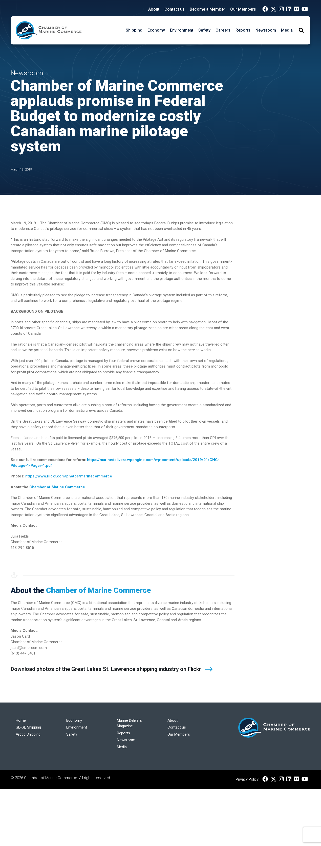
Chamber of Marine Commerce (57, 487)
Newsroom (265, 30)
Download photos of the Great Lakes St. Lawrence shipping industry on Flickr (106, 669)
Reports (243, 30)
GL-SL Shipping (28, 727)
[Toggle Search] (301, 30)
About (153, 9)
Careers (223, 30)
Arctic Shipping (28, 734)
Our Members (243, 9)
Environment (181, 30)
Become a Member (207, 9)
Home (21, 720)
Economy (156, 30)
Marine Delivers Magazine (129, 723)
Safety (204, 30)
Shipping (134, 30)
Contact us (174, 9)
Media (287, 30)
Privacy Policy (247, 779)
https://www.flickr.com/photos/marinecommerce (68, 476)
